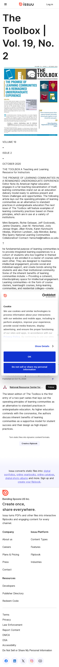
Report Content (11, 629)
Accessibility (9, 645)
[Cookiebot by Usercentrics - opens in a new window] (42, 296)
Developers (8, 585)
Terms (5, 614)
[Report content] (53, 379)
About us (7, 539)
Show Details (42, 346)
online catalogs (45, 474)
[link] (49, 4)
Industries (36, 561)
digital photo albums (16, 478)
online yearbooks (26, 474)
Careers (6, 546)
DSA (4, 640)
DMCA (6, 634)
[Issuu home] (26, 4)
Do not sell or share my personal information (29, 368)
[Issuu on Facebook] (6, 661)
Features (35, 546)
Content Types (39, 539)
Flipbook (36, 554)
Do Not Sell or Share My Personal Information (27, 650)
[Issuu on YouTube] (40, 661)
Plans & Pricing (10, 554)
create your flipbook (29, 481)
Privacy (6, 619)
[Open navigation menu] (5, 4)
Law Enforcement (12, 624)
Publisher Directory (13, 593)
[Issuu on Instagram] (31, 661)
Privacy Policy (12, 336)
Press (5, 561)
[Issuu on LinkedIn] (14, 661)
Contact (7, 569)
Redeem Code (10, 600)
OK (29, 356)
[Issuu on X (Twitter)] (23, 661)
